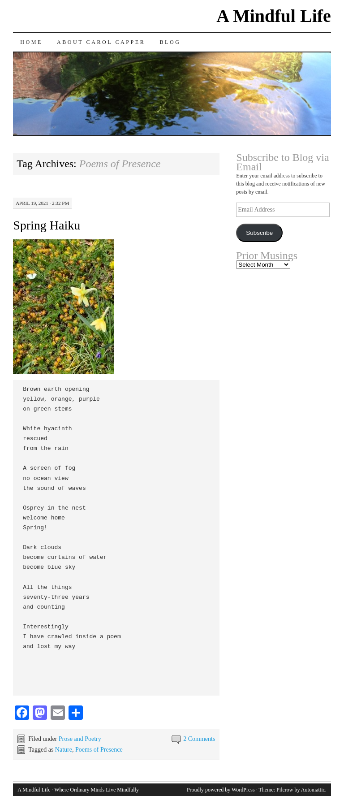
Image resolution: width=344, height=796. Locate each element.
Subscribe (259, 232)
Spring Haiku (46, 225)
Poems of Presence (99, 749)
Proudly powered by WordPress (221, 790)
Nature (63, 749)
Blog (170, 42)
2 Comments (199, 738)
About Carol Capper (101, 42)
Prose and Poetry (80, 738)
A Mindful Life (273, 16)
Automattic (313, 790)
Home (31, 42)
